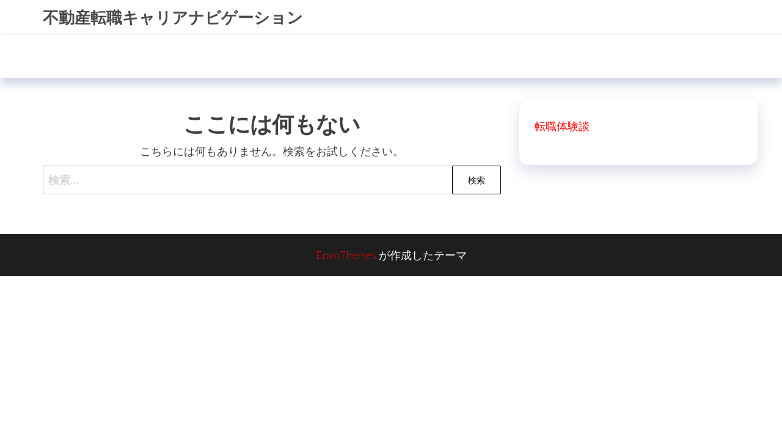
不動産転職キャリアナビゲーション (173, 17)
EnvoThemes (346, 255)
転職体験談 (562, 126)
